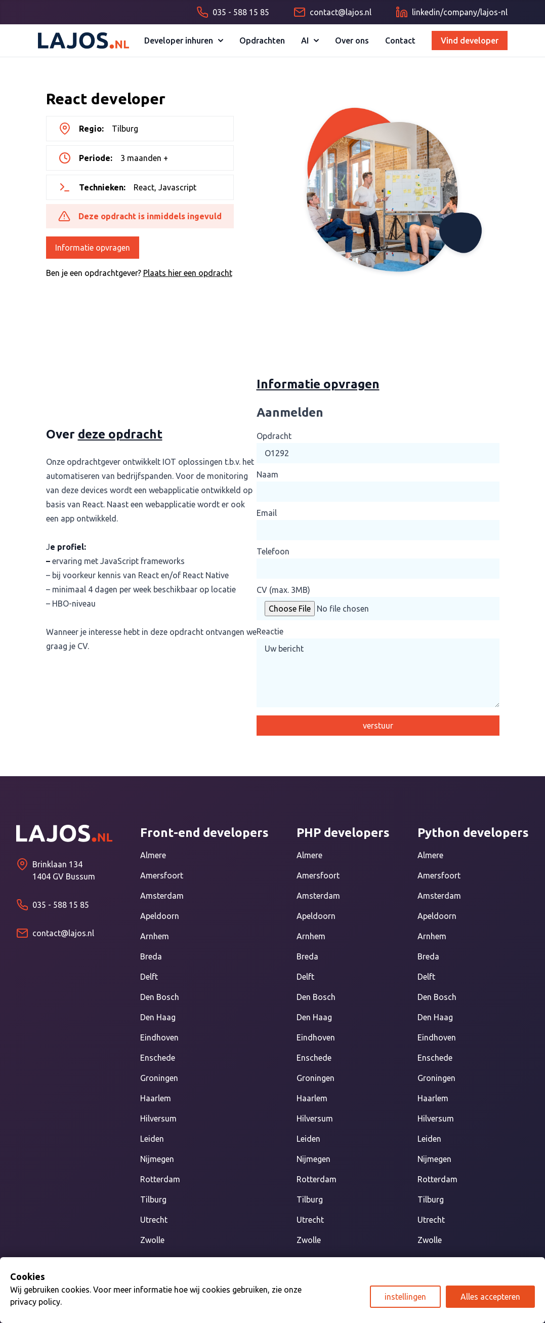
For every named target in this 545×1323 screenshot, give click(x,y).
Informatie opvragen (92, 247)
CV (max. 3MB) (283, 589)
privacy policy (35, 1301)
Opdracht (274, 435)
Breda (151, 956)
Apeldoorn (159, 915)
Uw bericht (378, 672)
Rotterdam (160, 1179)
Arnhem (154, 936)
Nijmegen (157, 1159)
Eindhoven (159, 1037)
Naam (267, 474)
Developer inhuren (183, 40)
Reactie (270, 631)
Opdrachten (262, 40)
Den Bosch (159, 996)
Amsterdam (162, 895)
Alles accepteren (490, 1296)
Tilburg (153, 1199)
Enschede (157, 1057)
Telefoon (273, 551)
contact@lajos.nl (63, 933)
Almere (153, 855)
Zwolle (152, 1240)
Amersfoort (161, 875)
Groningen (159, 1078)
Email (267, 512)
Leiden (152, 1138)
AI (310, 40)
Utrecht (153, 1219)
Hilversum (158, 1118)
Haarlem (155, 1098)
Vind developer (469, 40)
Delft (149, 976)
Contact (400, 40)
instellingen (405, 1296)
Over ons (352, 40)
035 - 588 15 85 (60, 904)
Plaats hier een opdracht (187, 272)
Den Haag (158, 1017)
